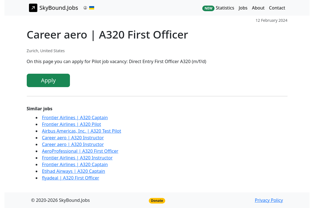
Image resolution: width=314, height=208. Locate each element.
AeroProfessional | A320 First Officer (80, 151)
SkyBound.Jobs (53, 8)
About (258, 8)
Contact (277, 8)
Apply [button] (48, 80)
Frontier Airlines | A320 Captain (75, 117)
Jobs (243, 8)
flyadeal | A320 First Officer (70, 178)
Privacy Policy (269, 200)
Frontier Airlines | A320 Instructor (77, 158)
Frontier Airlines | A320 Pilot (71, 124)
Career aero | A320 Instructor (73, 138)
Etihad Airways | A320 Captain (73, 171)
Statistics (218, 8)
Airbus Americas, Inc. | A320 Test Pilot (81, 131)
